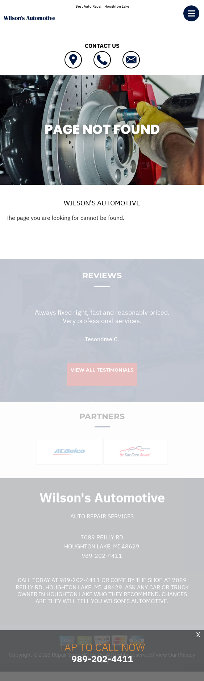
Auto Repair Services (102, 522)
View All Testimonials (102, 375)
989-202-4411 (102, 561)
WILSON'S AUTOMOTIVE (102, 203)
